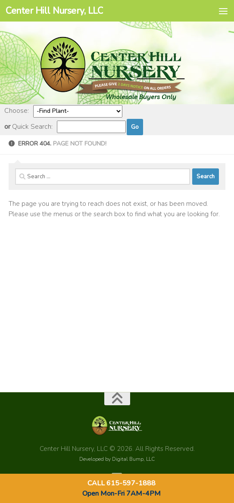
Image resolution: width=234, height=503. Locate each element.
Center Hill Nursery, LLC (54, 11)
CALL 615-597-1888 (121, 483)
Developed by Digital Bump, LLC (117, 459)
